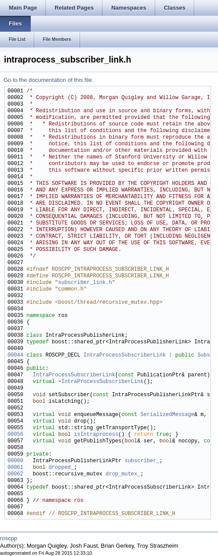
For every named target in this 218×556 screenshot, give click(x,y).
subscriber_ (141, 461)
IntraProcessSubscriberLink (125, 355)
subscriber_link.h (85, 283)
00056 (15, 434)
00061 (15, 467)
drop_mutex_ (122, 474)
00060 (15, 461)
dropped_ (61, 467)
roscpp (8, 538)
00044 (15, 355)
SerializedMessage (167, 415)
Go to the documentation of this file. (49, 80)
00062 (15, 474)
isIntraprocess (96, 434)
